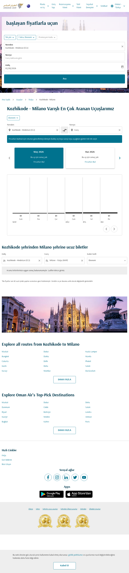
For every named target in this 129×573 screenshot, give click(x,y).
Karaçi (4, 371)
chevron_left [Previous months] (9, 158)
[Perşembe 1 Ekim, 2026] (109, 213)
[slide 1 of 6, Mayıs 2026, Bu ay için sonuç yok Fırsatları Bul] (39, 158)
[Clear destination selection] (120, 130)
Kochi (4, 366)
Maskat (5, 352)
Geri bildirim (7, 460)
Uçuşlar (19, 100)
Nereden (9, 45)
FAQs (4, 456)
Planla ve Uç (45, 6)
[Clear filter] (39, 260)
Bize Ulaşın (6, 464)
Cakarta (5, 361)
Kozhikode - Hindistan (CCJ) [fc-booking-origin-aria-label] (16, 48)
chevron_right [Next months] (119, 158)
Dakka (46, 356)
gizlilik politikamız (75, 555)
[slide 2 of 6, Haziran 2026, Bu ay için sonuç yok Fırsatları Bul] (90, 158)
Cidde (46, 407)
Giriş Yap (54, 6)
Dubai (46, 352)
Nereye (8, 55)
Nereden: (10, 125)
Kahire (46, 422)
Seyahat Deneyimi (92, 6)
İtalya (31, 100)
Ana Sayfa (6, 100)
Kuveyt (4, 417)
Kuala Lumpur (91, 352)
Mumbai (47, 371)
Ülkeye (30, 509)
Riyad (4, 412)
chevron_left (106, 229)
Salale (87, 366)
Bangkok (5, 356)
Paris (87, 422)
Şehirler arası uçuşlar (50, 509)
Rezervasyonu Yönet (67, 6)
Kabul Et (64, 565)
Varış (46, 254)
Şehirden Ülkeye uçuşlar (69, 509)
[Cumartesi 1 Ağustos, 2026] (73, 213)
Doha (46, 366)
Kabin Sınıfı (91, 254)
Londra (88, 412)
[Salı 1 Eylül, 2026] (91, 213)
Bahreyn (47, 412)
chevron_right (114, 229)
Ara (64, 79)
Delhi (46, 361)
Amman (88, 417)
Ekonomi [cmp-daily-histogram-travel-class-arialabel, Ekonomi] (11, 118)
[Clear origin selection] (58, 130)
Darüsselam (90, 371)
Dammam (6, 407)
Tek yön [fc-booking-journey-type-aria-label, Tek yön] (8, 37)
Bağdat (5, 422)
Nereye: (72, 125)
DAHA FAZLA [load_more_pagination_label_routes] (64, 379)
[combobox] (33, 130)
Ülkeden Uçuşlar (95, 509)
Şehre (38, 509)
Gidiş (7, 65)
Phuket (88, 361)
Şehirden (83, 509)
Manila (88, 356)
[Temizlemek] (123, 46)
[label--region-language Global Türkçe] (118, 6)
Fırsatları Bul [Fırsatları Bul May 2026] (39, 162)
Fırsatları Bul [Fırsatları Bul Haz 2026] (90, 162)
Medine (47, 417)
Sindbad (104, 6)
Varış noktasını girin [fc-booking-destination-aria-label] (13, 58)
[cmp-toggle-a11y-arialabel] (64, 130)
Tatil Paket (79, 6)
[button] (26, 37)
